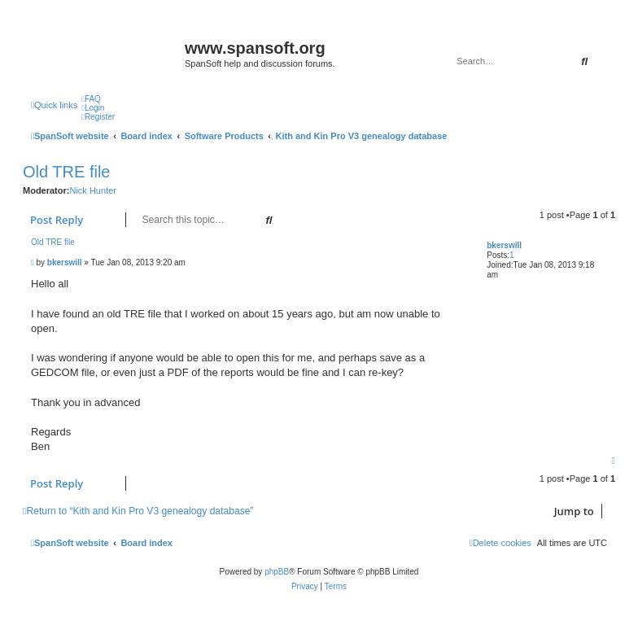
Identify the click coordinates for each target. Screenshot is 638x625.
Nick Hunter (92, 190)
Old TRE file (66, 172)
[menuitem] (91, 98)
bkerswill (504, 245)
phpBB (276, 571)
